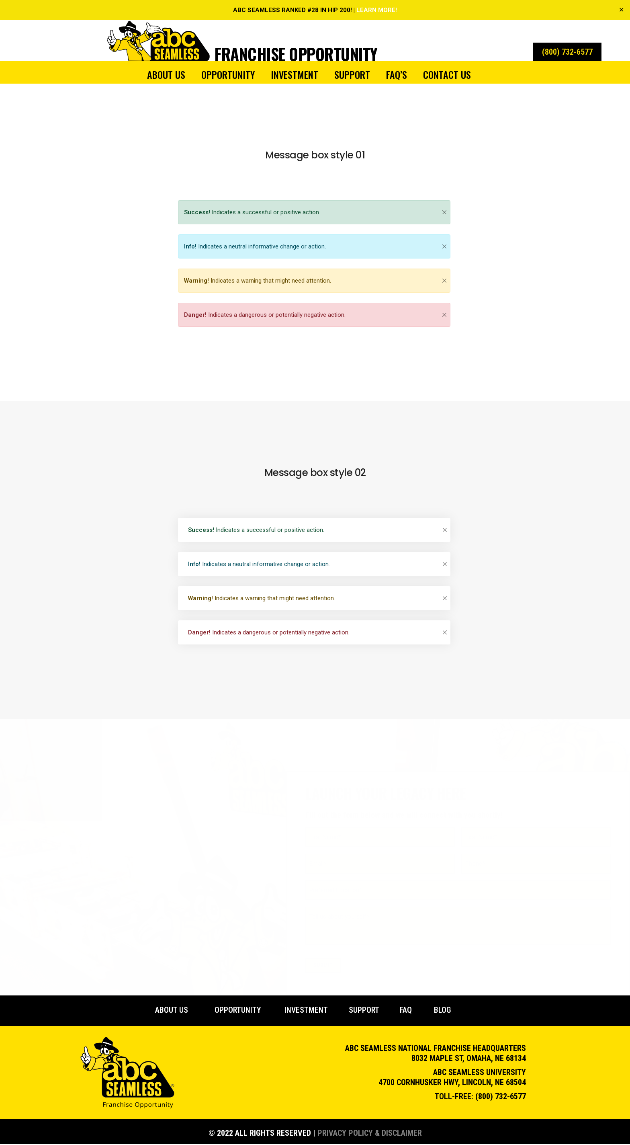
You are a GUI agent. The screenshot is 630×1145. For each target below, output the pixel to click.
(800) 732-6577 (500, 1097)
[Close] (444, 212)
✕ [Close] (621, 10)
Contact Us (447, 74)
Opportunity (228, 74)
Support (352, 74)
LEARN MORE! (376, 10)
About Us (166, 74)
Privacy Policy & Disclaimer (369, 1134)
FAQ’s (396, 74)
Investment (294, 74)
